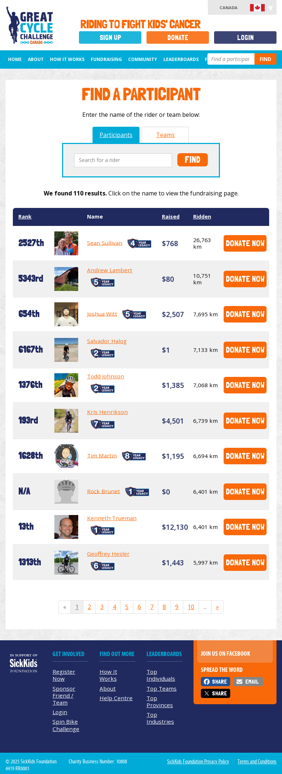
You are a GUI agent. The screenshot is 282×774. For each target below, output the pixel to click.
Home (15, 59)
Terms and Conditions (257, 761)
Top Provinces (160, 701)
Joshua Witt (102, 313)
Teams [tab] (165, 135)
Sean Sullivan (104, 242)
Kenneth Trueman (112, 518)
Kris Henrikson (107, 411)
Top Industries (160, 718)
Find (265, 58)
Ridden (202, 216)
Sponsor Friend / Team (64, 695)
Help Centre (116, 698)
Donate (177, 37)
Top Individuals (161, 675)
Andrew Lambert (109, 270)
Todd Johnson (105, 376)
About (36, 59)
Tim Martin (102, 455)
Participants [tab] (116, 135)
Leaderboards (181, 59)
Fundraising (106, 59)
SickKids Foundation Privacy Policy (198, 761)
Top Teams (162, 688)
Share (219, 681)
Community (142, 59)
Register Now (64, 675)
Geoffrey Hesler (108, 553)
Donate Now (245, 243)
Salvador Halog (107, 341)
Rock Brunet (103, 490)
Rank (25, 216)
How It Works (67, 59)
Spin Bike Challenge (66, 725)
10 (191, 607)
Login (245, 37)
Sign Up (110, 37)
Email (251, 681)
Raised (171, 216)
